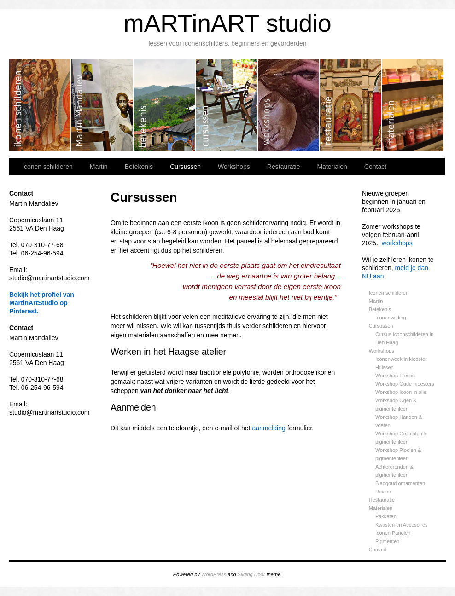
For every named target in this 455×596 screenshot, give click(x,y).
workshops (397, 243)
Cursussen (227, 105)
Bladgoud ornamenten (400, 483)
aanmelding (268, 428)
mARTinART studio (227, 23)
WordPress (213, 574)
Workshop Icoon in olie (400, 392)
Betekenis (165, 105)
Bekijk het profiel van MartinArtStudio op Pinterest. (41, 303)
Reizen (383, 491)
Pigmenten (387, 541)
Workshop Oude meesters (404, 384)
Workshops (289, 105)
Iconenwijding (390, 317)
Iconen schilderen (40, 105)
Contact (375, 166)
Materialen (412, 105)
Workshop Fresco (395, 375)
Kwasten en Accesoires (401, 524)
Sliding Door (251, 574)
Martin (102, 105)
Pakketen (386, 516)
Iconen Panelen (392, 533)
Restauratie (351, 105)
